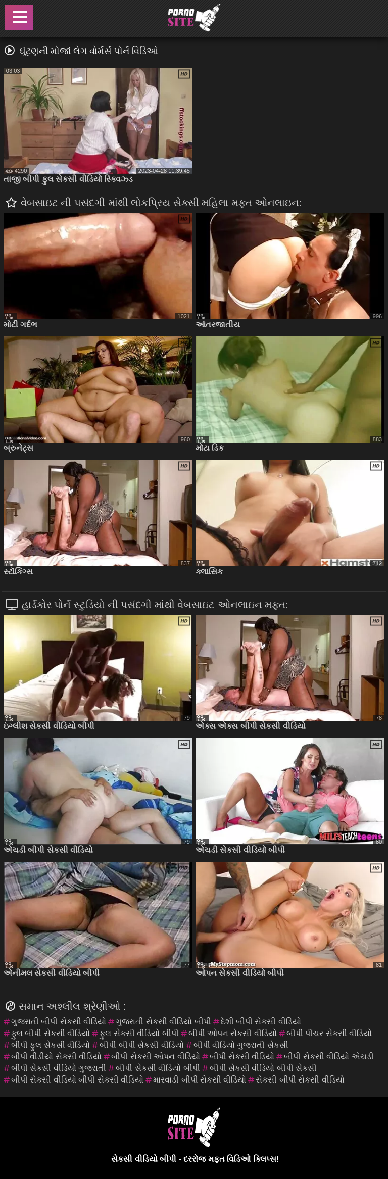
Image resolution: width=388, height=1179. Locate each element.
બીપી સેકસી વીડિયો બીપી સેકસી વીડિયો (77, 1079)
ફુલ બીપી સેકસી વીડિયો (50, 1033)
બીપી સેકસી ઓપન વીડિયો (155, 1056)
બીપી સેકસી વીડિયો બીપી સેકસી (263, 1068)
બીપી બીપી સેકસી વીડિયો (141, 1045)
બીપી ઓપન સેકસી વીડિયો (232, 1033)
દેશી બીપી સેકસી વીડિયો (261, 1021)
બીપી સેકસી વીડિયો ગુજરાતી (58, 1068)
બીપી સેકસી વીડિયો (242, 1056)
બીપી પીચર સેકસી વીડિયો (329, 1033)
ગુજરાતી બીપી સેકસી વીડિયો (58, 1021)
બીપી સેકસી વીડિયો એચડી (328, 1056)
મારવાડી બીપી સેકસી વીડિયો (199, 1079)
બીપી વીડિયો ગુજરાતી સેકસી (240, 1045)
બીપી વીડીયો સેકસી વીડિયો (56, 1056)
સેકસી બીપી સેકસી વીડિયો (300, 1079)
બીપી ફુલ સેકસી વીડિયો (50, 1045)
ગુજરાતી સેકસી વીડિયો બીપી (163, 1021)
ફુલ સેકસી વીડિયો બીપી (139, 1033)
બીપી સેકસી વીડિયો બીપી (158, 1068)
